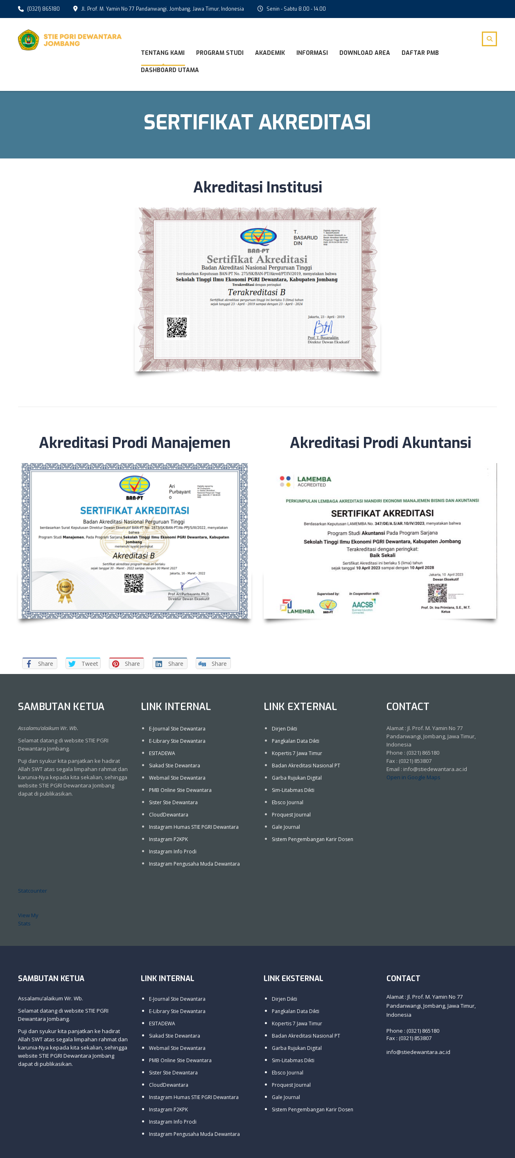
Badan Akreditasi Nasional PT (306, 764)
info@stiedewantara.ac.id (418, 1051)
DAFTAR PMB (420, 53)
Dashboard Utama (170, 70)
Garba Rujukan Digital (297, 777)
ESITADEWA (162, 752)
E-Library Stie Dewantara (177, 740)
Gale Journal (286, 826)
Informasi (312, 53)
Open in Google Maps (413, 776)
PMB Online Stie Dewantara (180, 789)
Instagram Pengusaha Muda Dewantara (194, 862)
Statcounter (32, 889)
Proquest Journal (291, 813)
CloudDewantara (168, 813)
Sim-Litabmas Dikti (293, 789)
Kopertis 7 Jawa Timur (297, 752)
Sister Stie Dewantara (173, 801)
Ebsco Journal (287, 801)
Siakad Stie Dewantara (174, 764)
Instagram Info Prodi (173, 850)
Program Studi (220, 53)
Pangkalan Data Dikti (295, 740)
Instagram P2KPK (168, 838)
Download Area (364, 53)
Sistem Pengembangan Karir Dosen (312, 838)
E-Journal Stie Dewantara (177, 727)
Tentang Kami (163, 53)
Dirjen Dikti (284, 727)
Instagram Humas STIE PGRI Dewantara (194, 826)
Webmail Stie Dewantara (177, 777)
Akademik (270, 53)
